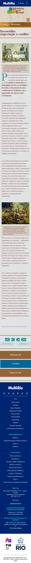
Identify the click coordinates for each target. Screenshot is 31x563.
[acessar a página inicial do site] (9, 3)
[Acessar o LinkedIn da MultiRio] (27, 393)
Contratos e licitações (16, 473)
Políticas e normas (15, 465)
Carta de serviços (15, 456)
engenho (22, 138)
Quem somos (15, 402)
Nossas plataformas (15, 434)
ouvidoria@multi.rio (15, 503)
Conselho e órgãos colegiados (15, 462)
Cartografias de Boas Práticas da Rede (15, 441)
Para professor (15, 414)
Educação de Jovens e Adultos (20, 326)
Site (15, 399)
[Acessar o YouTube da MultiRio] (4, 393)
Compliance (15, 459)
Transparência (15, 452)
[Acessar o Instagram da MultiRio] (9, 393)
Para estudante (15, 417)
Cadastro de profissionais (15, 476)
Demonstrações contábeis (15, 470)
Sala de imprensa (15, 408)
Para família (15, 420)
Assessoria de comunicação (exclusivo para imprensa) (15, 508)
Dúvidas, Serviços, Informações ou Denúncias (15, 519)
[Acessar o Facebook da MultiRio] (18, 393)
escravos (6, 103)
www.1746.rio (18, 528)
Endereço (15, 488)
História (3, 326)
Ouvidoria (15, 500)
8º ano (11, 326)
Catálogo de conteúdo (15, 411)
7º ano (7, 326)
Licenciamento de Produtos (15, 428)
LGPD (15, 479)
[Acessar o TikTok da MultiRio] (13, 393)
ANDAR (15, 438)
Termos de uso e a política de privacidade (15, 482)
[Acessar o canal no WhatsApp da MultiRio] (22, 393)
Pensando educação (15, 425)
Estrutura (15, 405)
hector (15, 443)
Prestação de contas (15, 467)
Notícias (15, 422)
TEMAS (15, 446)
